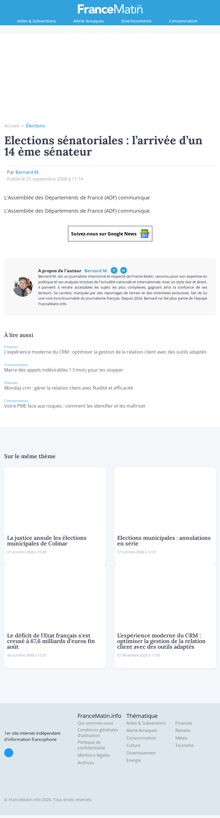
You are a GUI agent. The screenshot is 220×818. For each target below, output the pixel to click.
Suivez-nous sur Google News (110, 233)
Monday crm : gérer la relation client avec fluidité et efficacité (68, 388)
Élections (35, 126)
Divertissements (136, 21)
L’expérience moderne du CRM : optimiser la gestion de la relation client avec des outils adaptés (105, 352)
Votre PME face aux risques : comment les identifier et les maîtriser (75, 406)
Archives (86, 762)
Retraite (142, 33)
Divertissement (141, 753)
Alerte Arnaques (88, 21)
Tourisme (184, 745)
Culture (133, 745)
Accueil (11, 126)
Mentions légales (94, 755)
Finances (109, 33)
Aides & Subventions (36, 21)
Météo (181, 738)
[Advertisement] (110, 80)
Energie (77, 33)
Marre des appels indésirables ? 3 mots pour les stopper (63, 370)
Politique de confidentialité (91, 745)
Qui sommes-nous (95, 723)
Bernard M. (27, 172)
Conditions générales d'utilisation (98, 732)
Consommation (183, 21)
